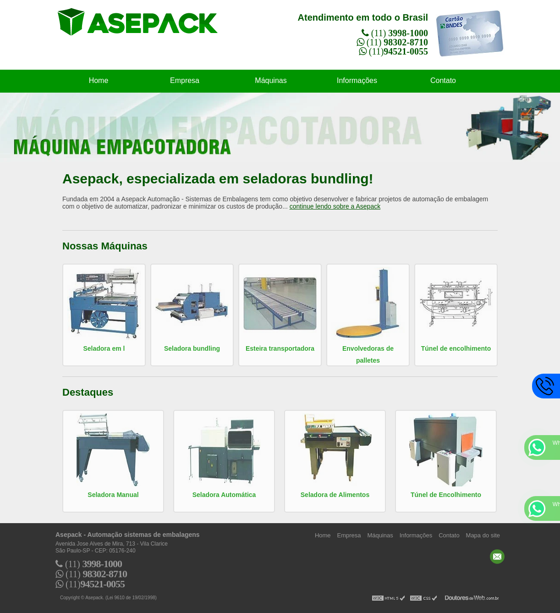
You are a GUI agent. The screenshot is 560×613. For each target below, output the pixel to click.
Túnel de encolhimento (456, 348)
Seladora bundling (192, 348)
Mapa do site (483, 535)
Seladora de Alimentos (335, 494)
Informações (357, 80)
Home (99, 80)
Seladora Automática (224, 494)
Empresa (184, 80)
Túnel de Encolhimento (446, 494)
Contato (443, 80)
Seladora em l (104, 348)
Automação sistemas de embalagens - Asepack (146, 27)
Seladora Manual (113, 494)
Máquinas (270, 80)
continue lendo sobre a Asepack (335, 206)
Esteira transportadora (280, 348)
